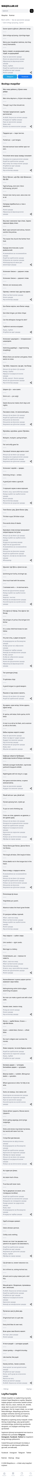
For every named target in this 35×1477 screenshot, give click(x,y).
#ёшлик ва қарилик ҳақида (13, 749)
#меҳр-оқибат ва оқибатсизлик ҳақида (14, 495)
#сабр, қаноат (8, 378)
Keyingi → (30, 1389)
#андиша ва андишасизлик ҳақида (15, 159)
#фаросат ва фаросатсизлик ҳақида (13, 375)
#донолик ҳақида (9, 1302)
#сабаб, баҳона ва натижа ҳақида (15, 117)
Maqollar (4, 15)
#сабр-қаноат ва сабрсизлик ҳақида (13, 647)
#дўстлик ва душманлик (11, 545)
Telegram (10, 77)
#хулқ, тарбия (8, 66)
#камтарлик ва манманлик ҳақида (15, 1095)
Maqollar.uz (9, 5)
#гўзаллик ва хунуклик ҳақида (14, 503)
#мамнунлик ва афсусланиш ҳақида (13, 1142)
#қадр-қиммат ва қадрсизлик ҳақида (13, 1204)
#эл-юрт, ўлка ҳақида (10, 1335)
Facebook (25, 77)
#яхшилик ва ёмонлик (11, 420)
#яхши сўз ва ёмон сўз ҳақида (14, 369)
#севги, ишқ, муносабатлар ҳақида (15, 492)
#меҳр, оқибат (8, 371)
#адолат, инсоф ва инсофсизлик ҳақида (14, 557)
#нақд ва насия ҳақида (11, 1010)
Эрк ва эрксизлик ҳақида (21, 20)
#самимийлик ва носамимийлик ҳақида (15, 254)
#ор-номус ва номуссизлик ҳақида (15, 163)
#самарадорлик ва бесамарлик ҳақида (14, 642)
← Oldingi (4, 1389)
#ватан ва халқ (8, 1378)
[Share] (31, 72)
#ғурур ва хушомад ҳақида (12, 542)
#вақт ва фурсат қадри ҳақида (14, 738)
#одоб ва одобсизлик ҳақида (13, 68)
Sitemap (11, 1458)
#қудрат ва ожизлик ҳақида (13, 740)
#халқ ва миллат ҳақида (11, 1381)
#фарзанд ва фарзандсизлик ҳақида (13, 62)
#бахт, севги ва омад (10, 918)
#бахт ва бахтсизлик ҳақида (13, 295)
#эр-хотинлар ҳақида (10, 170)
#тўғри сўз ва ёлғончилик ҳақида (15, 837)
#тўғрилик (6, 834)
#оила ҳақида (8, 72)
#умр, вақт (7, 124)
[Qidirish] (15, 11)
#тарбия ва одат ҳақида (11, 70)
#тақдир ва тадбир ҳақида (12, 120)
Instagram (5, 1437)
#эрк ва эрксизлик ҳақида (12, 57)
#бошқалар (7, 560)
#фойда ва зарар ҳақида (12, 839)
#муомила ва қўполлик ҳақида (14, 424)
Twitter (20, 1437)
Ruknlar (12, 15)
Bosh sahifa (5, 20)
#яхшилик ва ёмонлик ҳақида (14, 422)
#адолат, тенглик (9, 597)
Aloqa (17, 1458)
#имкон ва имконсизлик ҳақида (14, 126)
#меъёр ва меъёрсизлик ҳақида (14, 600)
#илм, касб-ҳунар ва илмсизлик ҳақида (14, 1375)
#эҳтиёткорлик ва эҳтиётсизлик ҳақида (14, 603)
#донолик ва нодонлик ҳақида (14, 832)
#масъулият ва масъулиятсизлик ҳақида (14, 1368)
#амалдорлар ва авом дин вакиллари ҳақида (12, 263)
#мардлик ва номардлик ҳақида (14, 1201)
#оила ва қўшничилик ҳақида (14, 59)
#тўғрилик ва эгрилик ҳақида (13, 260)
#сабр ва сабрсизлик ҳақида (13, 657)
